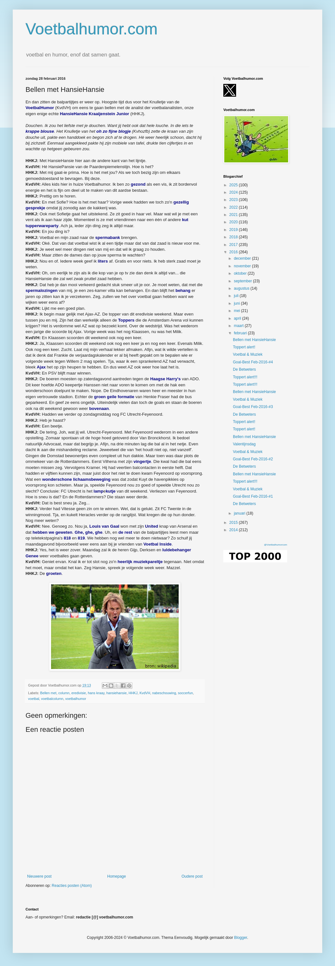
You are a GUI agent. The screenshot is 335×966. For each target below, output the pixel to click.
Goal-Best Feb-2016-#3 (253, 407)
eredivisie (78, 693)
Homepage (116, 876)
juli (237, 296)
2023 (234, 199)
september (243, 281)
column (64, 693)
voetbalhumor (75, 699)
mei (237, 310)
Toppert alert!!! (245, 377)
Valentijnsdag (244, 444)
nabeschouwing (164, 693)
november (243, 266)
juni (237, 303)
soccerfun (185, 693)
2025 (234, 185)
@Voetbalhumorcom (275, 544)
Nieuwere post (39, 876)
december (243, 258)
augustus (242, 288)
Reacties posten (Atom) (72, 885)
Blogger (240, 937)
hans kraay (96, 693)
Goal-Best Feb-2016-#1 (253, 496)
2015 (234, 522)
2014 (234, 530)
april (238, 318)
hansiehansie (116, 693)
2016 (234, 252)
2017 (234, 244)
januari (240, 513)
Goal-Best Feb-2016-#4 (253, 362)
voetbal (33, 699)
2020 (234, 222)
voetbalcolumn (52, 699)
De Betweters (244, 369)
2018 (234, 237)
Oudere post (192, 876)
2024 (234, 192)
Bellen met (48, 693)
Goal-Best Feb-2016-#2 (253, 459)
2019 (234, 229)
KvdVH (144, 693)
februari (241, 333)
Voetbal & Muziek (248, 354)
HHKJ (133, 693)
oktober (241, 273)
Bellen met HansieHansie (254, 340)
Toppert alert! (244, 347)
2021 (234, 214)
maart (239, 325)
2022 (234, 207)
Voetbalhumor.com (92, 29)
